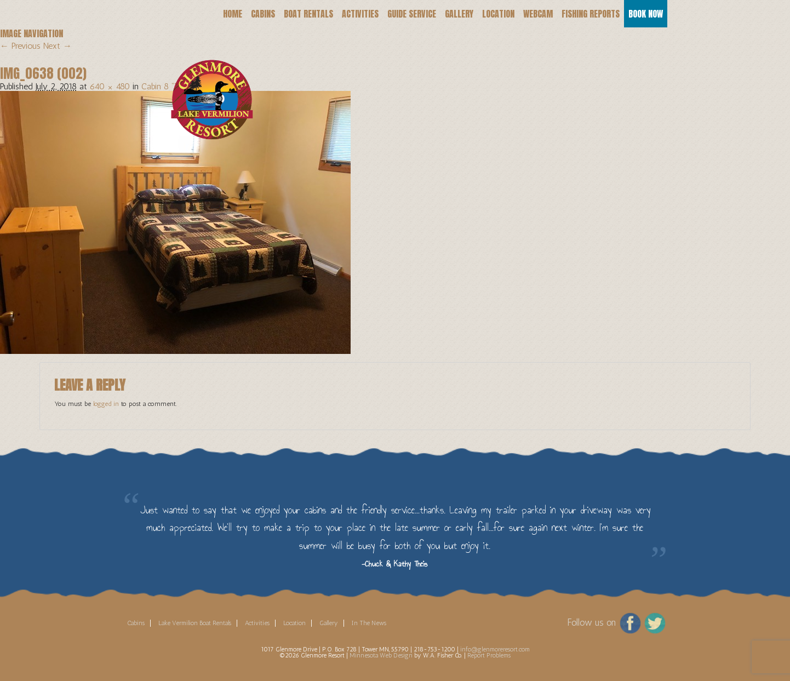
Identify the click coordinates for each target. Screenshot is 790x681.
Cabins (263, 13)
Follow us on (591, 621)
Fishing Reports (591, 13)
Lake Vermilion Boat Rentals (194, 623)
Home (232, 13)
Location (498, 13)
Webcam (538, 13)
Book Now (645, 13)
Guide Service (411, 13)
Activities (360, 13)
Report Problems (489, 655)
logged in (106, 404)
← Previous (20, 46)
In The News (369, 623)
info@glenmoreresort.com (495, 649)
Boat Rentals (308, 13)
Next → (57, 46)
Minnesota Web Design (381, 655)
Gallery (459, 13)
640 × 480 (110, 86)
